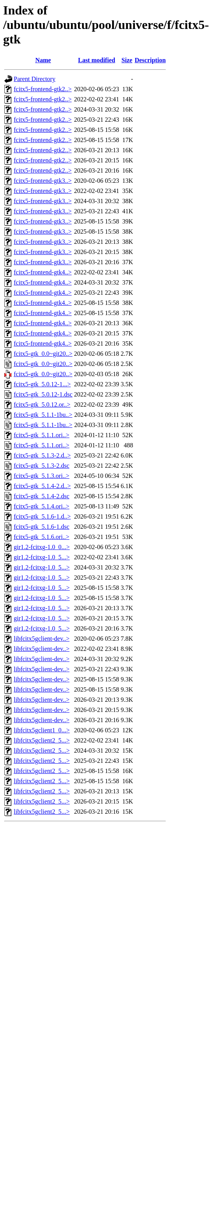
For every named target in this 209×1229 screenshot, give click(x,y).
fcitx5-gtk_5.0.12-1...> (42, 384)
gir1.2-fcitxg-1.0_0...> (42, 547)
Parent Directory (34, 79)
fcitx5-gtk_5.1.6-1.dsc (41, 526)
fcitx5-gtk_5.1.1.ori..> (41, 435)
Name (43, 60)
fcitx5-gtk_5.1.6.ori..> (41, 536)
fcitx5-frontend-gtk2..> (43, 89)
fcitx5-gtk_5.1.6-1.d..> (42, 516)
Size (127, 60)
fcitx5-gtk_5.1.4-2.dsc (41, 496)
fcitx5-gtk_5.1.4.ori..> (41, 506)
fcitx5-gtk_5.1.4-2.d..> (42, 486)
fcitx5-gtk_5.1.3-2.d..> (42, 455)
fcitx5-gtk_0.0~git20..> (43, 353)
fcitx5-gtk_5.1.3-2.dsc (41, 465)
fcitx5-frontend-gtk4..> (43, 272)
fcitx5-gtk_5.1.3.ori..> (41, 475)
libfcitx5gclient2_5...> (42, 740)
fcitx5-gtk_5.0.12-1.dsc (43, 394)
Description (149, 60)
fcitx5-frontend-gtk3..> (43, 180)
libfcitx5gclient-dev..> (41, 638)
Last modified (96, 60)
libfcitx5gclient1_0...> (42, 730)
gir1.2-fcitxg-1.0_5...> (42, 557)
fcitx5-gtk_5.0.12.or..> (42, 404)
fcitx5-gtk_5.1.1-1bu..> (43, 414)
